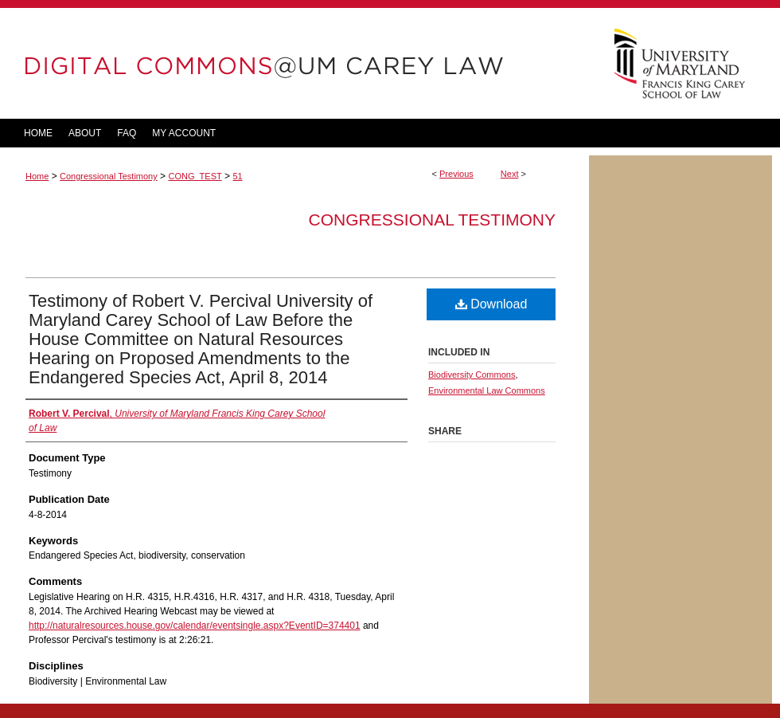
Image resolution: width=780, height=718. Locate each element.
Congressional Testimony (109, 176)
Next (510, 174)
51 (237, 176)
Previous (456, 174)
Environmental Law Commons (486, 390)
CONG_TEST (194, 176)
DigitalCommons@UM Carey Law (294, 63)
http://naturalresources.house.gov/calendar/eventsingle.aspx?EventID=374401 (195, 625)
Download (491, 304)
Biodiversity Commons (471, 374)
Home (37, 176)
